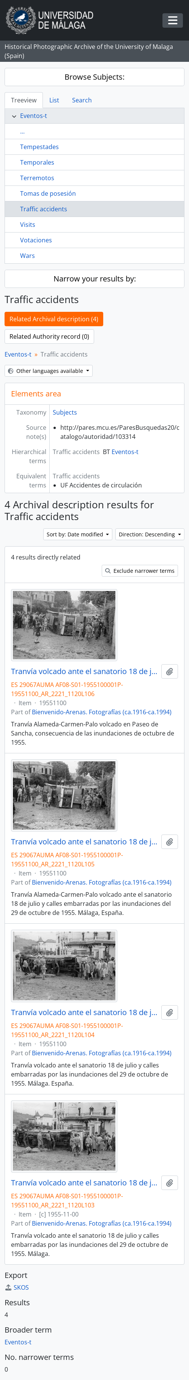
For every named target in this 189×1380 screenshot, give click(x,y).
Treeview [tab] (23, 100)
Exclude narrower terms (140, 570)
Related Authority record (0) (49, 336)
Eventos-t (33, 116)
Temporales (37, 162)
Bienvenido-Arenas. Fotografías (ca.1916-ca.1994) (102, 712)
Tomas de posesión (48, 193)
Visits (27, 224)
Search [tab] (82, 100)
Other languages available (46, 370)
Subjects (65, 412)
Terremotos (37, 178)
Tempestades (39, 147)
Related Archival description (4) (53, 319)
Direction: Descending (147, 534)
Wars (27, 255)
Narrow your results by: (95, 278)
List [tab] (54, 100)
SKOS (17, 1287)
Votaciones (36, 240)
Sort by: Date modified (76, 534)
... (22, 131)
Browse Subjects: (94, 77)
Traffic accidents (43, 209)
